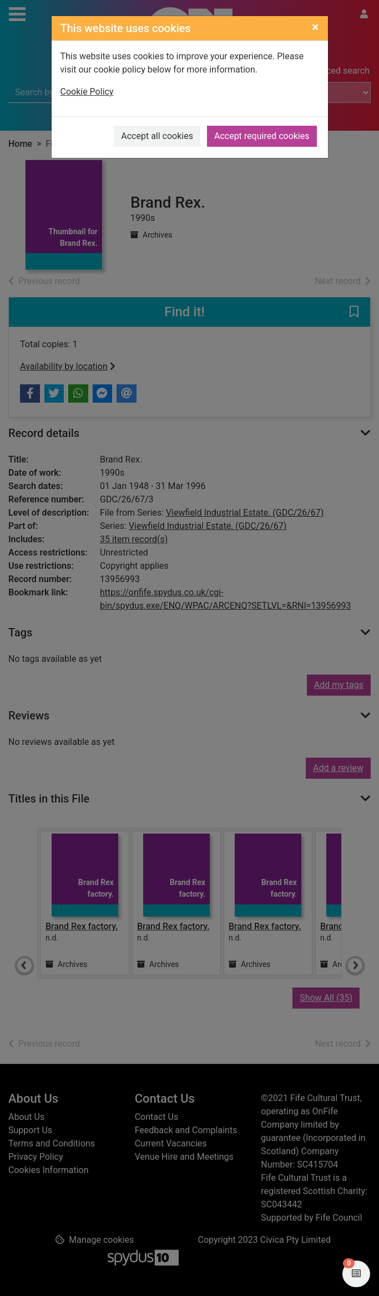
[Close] (315, 27)
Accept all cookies (157, 136)
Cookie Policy (87, 91)
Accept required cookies (262, 136)
